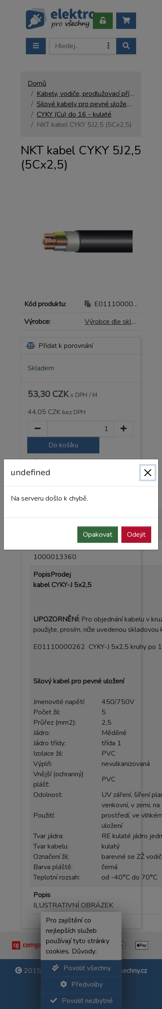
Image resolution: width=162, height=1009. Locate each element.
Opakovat (97, 534)
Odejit (136, 534)
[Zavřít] (148, 473)
